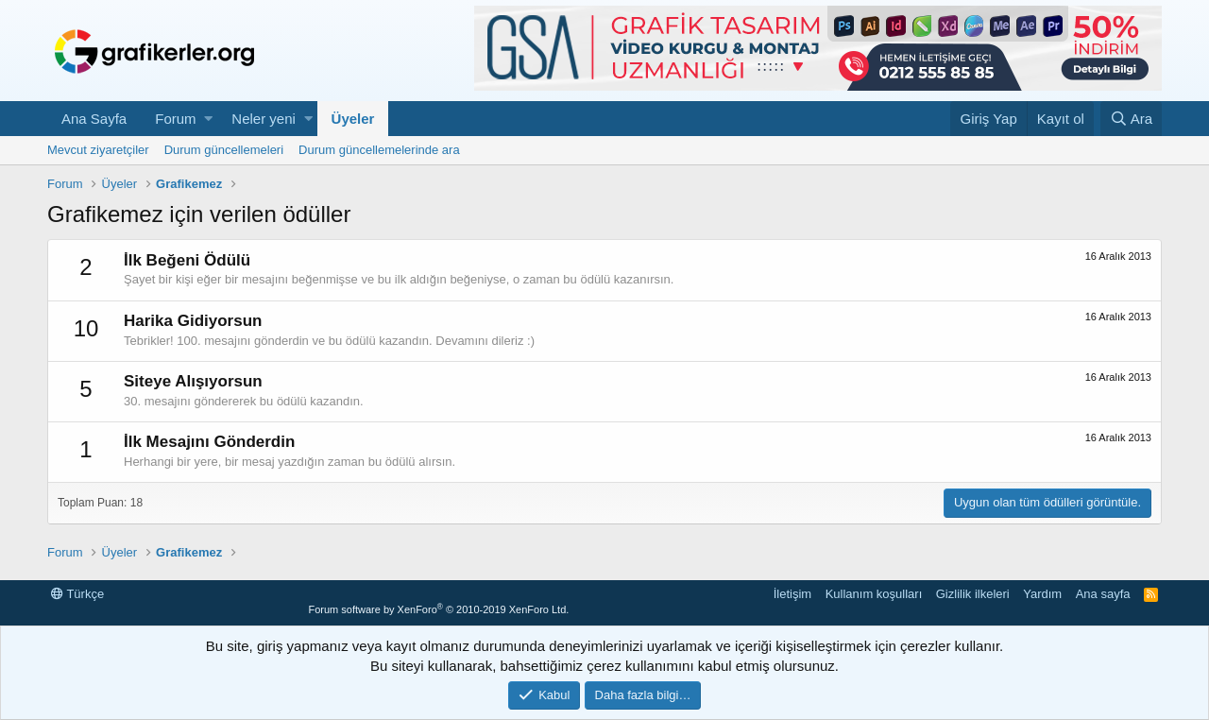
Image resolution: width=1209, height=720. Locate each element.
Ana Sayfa (94, 119)
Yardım (1042, 594)
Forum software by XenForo (438, 609)
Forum (175, 119)
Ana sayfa (1103, 594)
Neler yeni (263, 119)
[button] (208, 118)
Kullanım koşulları (874, 594)
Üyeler (353, 119)
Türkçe (77, 594)
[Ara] (1131, 118)
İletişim (792, 594)
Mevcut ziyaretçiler (98, 150)
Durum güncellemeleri (223, 150)
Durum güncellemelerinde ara (379, 150)
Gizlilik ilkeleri (973, 594)
